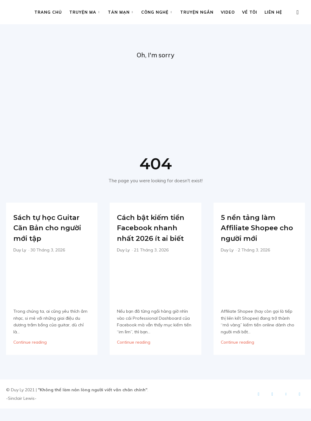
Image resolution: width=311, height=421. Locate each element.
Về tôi (249, 12)
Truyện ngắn (197, 12)
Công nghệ (156, 12)
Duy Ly (19, 262)
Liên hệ (273, 12)
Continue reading (30, 354)
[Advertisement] (155, 106)
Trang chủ (48, 12)
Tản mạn (120, 12)
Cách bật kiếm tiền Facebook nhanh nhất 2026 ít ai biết (150, 234)
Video (228, 12)
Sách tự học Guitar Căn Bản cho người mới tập (48, 234)
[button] (297, 12)
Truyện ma (84, 12)
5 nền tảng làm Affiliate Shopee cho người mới (258, 229)
